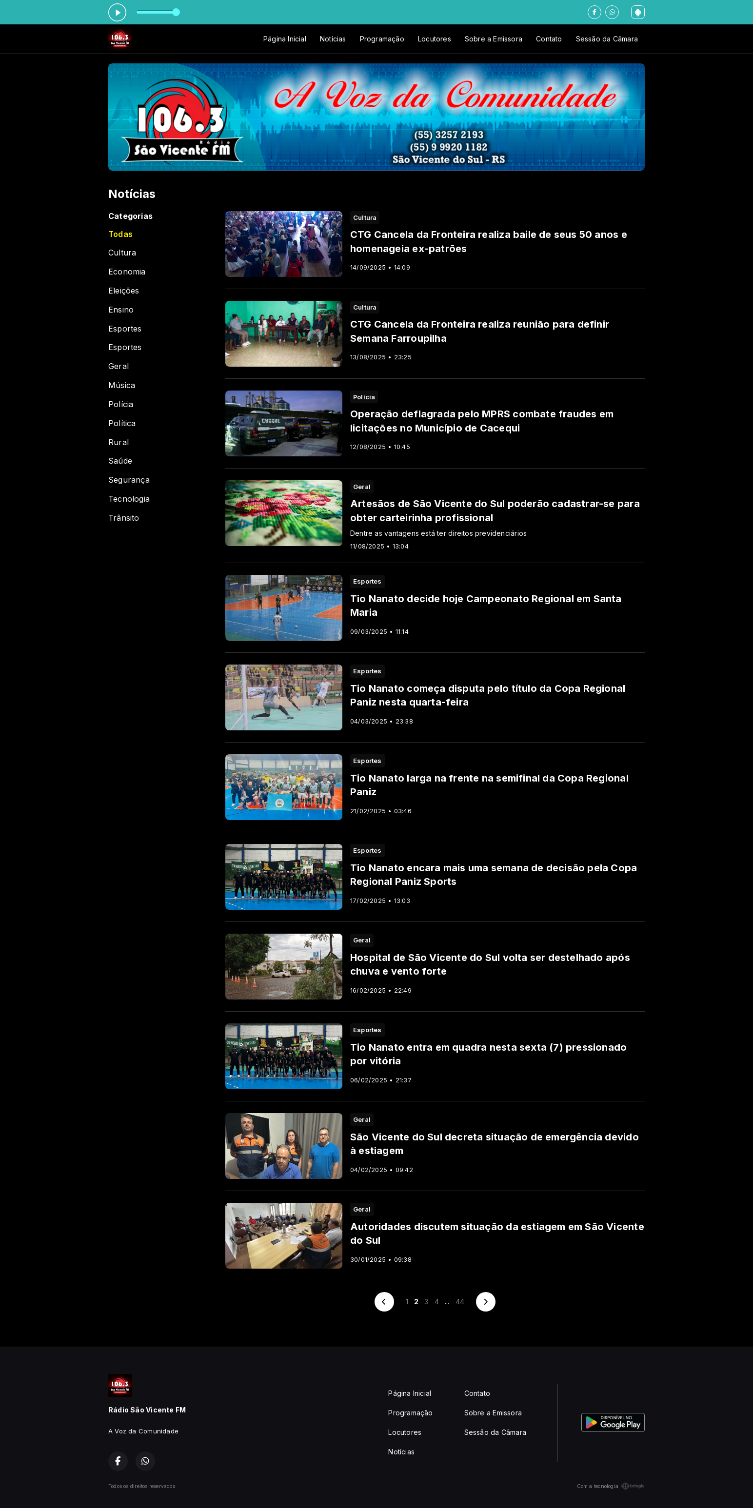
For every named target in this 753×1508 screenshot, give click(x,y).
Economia (127, 271)
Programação (382, 39)
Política (122, 423)
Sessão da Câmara (607, 39)
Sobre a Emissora (493, 39)
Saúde (120, 461)
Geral (118, 366)
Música (121, 385)
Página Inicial (284, 39)
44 (460, 1301)
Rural (118, 442)
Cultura (122, 252)
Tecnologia (129, 499)
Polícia (120, 404)
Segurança (129, 480)
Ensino (121, 309)
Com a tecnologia (611, 1486)
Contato (549, 39)
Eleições (123, 290)
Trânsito (123, 518)
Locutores (434, 39)
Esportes (125, 328)
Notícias (333, 39)
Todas (120, 234)
